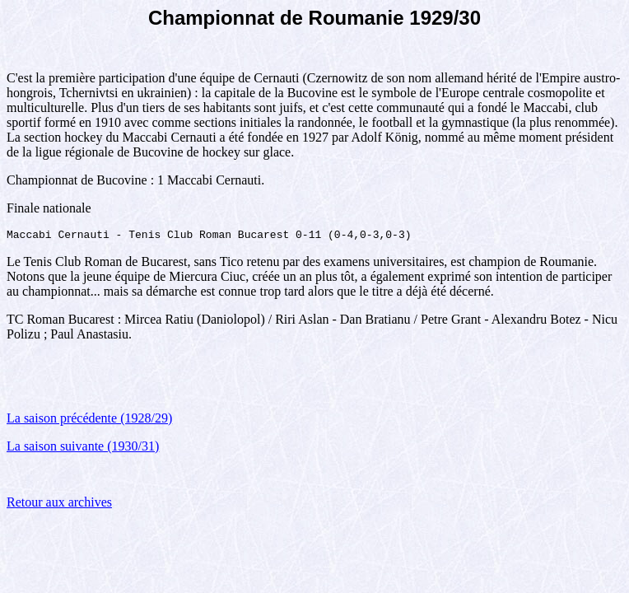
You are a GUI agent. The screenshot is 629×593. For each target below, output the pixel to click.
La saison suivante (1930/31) (83, 448)
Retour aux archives (59, 504)
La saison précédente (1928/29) (89, 420)
